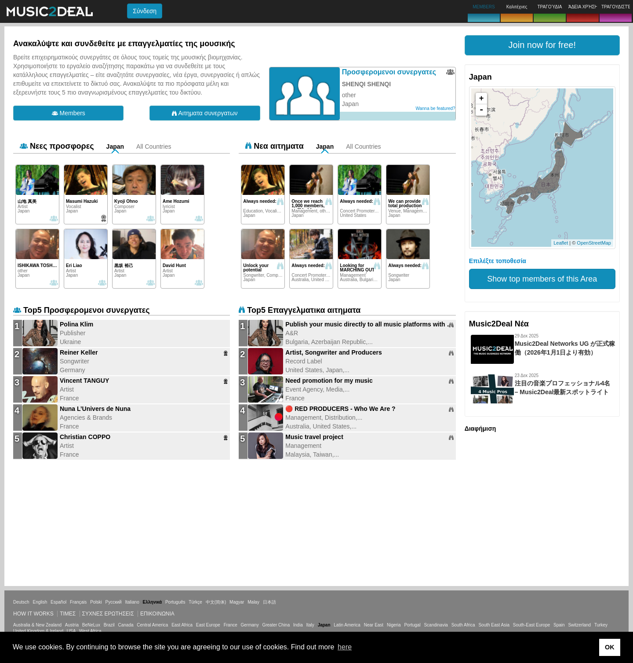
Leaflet (560, 242)
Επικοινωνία (157, 614)
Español (58, 602)
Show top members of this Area (542, 279)
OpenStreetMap (594, 242)
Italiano (132, 602)
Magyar (236, 602)
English (40, 602)
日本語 (269, 602)
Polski (96, 602)
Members (68, 113)
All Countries (153, 146)
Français (78, 602)
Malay (253, 602)
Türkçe (195, 602)
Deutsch (21, 602)
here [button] (345, 647)
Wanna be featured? (435, 108)
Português (175, 602)
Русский (114, 602)
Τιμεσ (68, 614)
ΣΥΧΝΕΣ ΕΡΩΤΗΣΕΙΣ (108, 614)
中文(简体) (216, 602)
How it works (33, 614)
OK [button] (610, 647)
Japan (115, 146)
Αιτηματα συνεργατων (204, 113)
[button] (542, 45)
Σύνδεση (144, 11)
